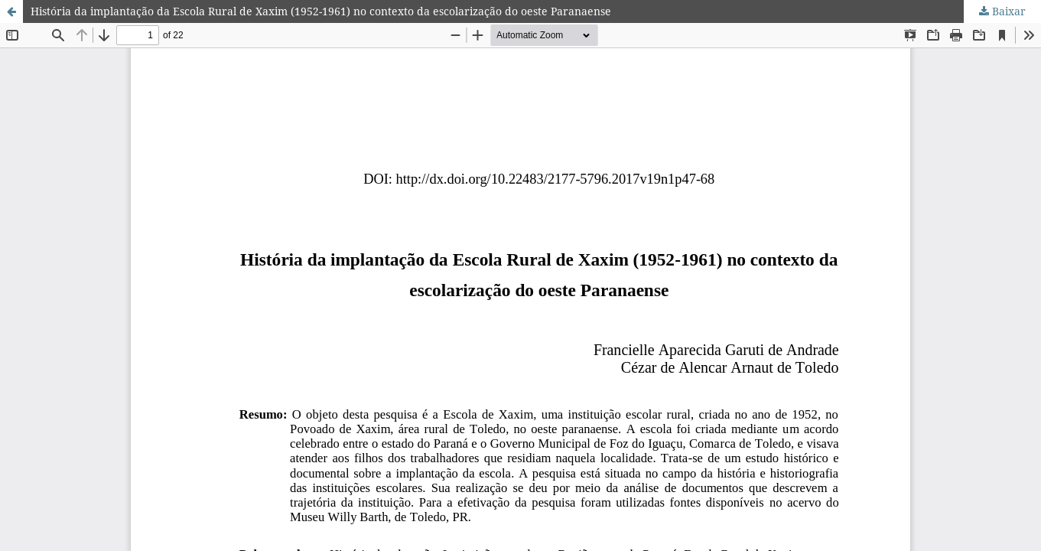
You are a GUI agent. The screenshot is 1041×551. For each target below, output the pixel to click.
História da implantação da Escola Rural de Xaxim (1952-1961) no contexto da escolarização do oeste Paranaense (321, 11)
